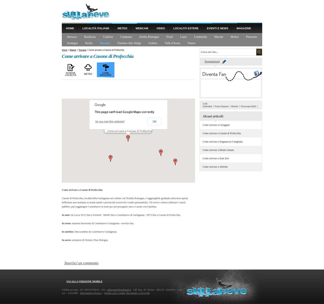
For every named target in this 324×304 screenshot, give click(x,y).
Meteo (122, 28)
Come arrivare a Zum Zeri (216, 158)
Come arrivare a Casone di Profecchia (222, 133)
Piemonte (251, 36)
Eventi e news (217, 28)
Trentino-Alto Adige (129, 43)
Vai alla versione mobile (84, 281)
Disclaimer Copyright (138, 293)
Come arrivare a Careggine (216, 124)
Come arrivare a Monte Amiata (218, 150)
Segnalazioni (212, 61)
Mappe (73, 50)
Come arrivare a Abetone (215, 166)
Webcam (142, 28)
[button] (128, 138)
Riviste (234, 106)
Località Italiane (95, 28)
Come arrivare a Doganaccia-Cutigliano (223, 141)
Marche (218, 36)
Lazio (183, 36)
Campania (126, 36)
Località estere (186, 28)
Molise (234, 36)
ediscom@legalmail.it (119, 289)
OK (154, 121)
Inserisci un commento (82, 263)
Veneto (191, 43)
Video (160, 28)
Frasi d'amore (222, 106)
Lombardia (200, 36)
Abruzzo (72, 36)
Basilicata (90, 36)
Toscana (105, 43)
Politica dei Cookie (114, 293)
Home (70, 28)
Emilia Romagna (149, 36)
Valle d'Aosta (172, 43)
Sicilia (88, 43)
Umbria (152, 43)
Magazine (244, 28)
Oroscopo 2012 (248, 106)
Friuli (169, 36)
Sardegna (72, 43)
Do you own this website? (110, 121)
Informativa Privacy (91, 293)
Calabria (108, 36)
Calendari (207, 106)
